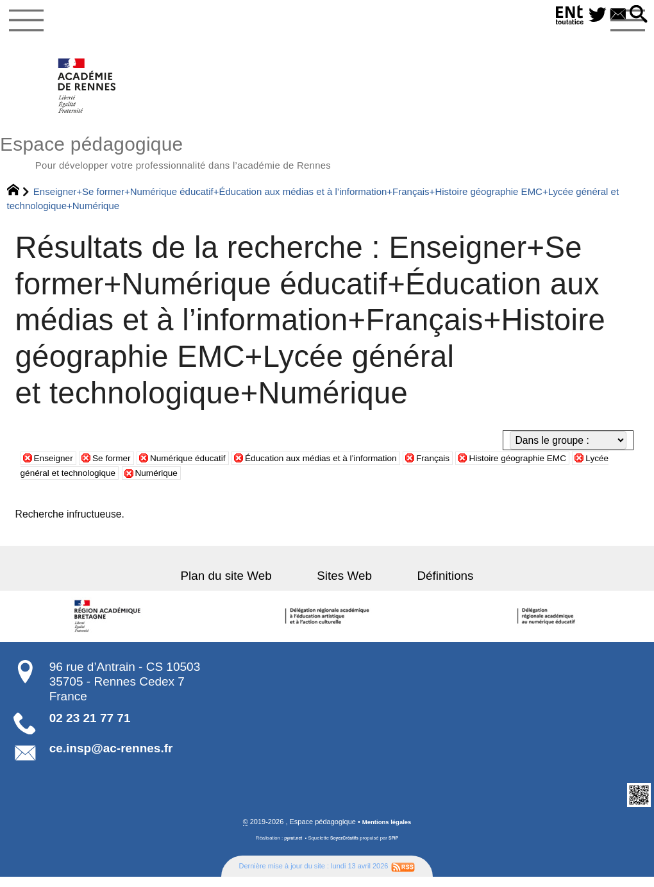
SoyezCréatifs (345, 848)
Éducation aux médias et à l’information (357, 466)
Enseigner (57, 466)
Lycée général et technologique (132, 482)
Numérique (246, 482)
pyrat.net (290, 848)
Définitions (427, 584)
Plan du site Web (243, 584)
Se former (121, 466)
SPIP (397, 848)
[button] (637, 15)
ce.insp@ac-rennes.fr (111, 758)
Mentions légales (386, 832)
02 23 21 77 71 (90, 727)
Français (484, 466)
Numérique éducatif (205, 466)
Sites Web (344, 584)
